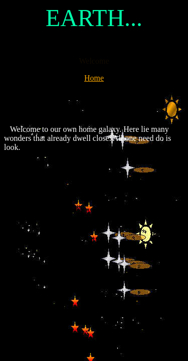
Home (94, 78)
